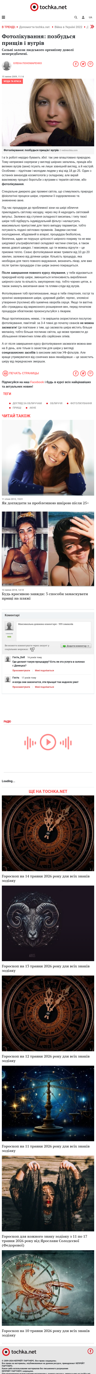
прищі (17, 407)
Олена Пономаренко (27, 63)
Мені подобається (44, 670)
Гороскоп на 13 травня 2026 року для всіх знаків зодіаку (46, 968)
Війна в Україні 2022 (68, 27)
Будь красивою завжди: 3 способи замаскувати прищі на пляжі (45, 596)
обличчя (56, 403)
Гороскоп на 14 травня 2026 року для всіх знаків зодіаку (46, 878)
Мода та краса (12, 81)
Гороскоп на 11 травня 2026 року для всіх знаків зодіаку (46, 1148)
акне (32, 407)
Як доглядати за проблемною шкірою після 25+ (45, 502)
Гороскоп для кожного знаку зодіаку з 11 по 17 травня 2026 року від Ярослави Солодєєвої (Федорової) (44, 1241)
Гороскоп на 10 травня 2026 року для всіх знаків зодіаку (46, 1333)
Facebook (37, 382)
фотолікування (81, 403)
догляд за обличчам (27, 403)
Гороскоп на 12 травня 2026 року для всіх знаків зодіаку (46, 1058)
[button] (83, 17)
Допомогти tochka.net (34, 27)
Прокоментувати (21, 670)
